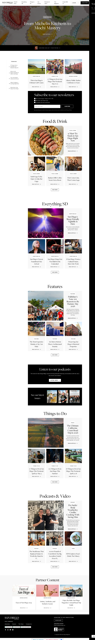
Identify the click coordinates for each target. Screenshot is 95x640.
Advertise (7, 624)
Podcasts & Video (47, 2)
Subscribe (85, 2)
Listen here (54, 380)
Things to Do (32, 2)
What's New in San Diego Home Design (14, 88)
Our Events (39, 2)
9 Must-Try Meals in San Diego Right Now (14, 83)
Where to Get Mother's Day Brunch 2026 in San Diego (14, 73)
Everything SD (24, 2)
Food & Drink (15, 2)
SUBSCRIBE (68, 106)
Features (55, 286)
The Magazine (56, 2)
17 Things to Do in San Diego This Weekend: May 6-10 (14, 66)
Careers (14, 624)
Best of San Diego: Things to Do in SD (43, 98)
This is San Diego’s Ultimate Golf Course (14, 78)
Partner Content (47, 580)
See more (55, 189)
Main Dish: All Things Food (41, 100)
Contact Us (29, 624)
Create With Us (65, 2)
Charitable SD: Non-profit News (42, 102)
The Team (21, 624)
